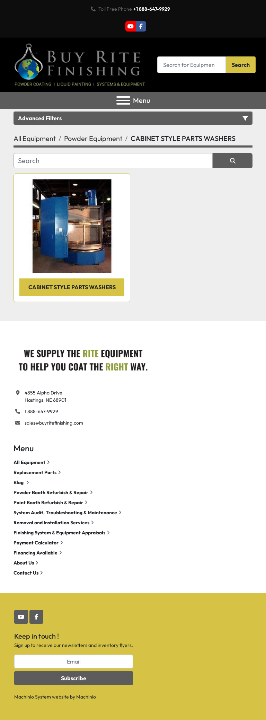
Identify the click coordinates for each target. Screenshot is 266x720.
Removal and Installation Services (51, 522)
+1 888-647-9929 (151, 9)
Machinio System (32, 697)
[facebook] (141, 26)
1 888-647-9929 (41, 411)
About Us (24, 563)
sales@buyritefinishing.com (54, 423)
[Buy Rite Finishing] (83, 358)
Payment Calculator (36, 543)
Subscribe (73, 678)
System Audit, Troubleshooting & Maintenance (65, 512)
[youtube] (130, 26)
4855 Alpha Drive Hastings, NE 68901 (45, 396)
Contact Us (26, 573)
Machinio (86, 697)
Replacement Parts (35, 472)
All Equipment (29, 462)
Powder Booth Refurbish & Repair (51, 492)
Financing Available (35, 553)
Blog (19, 482)
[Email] (73, 661)
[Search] (191, 64)
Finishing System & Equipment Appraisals (59, 533)
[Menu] (123, 100)
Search (241, 64)
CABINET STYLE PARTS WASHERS (72, 287)
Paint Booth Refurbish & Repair (48, 502)
